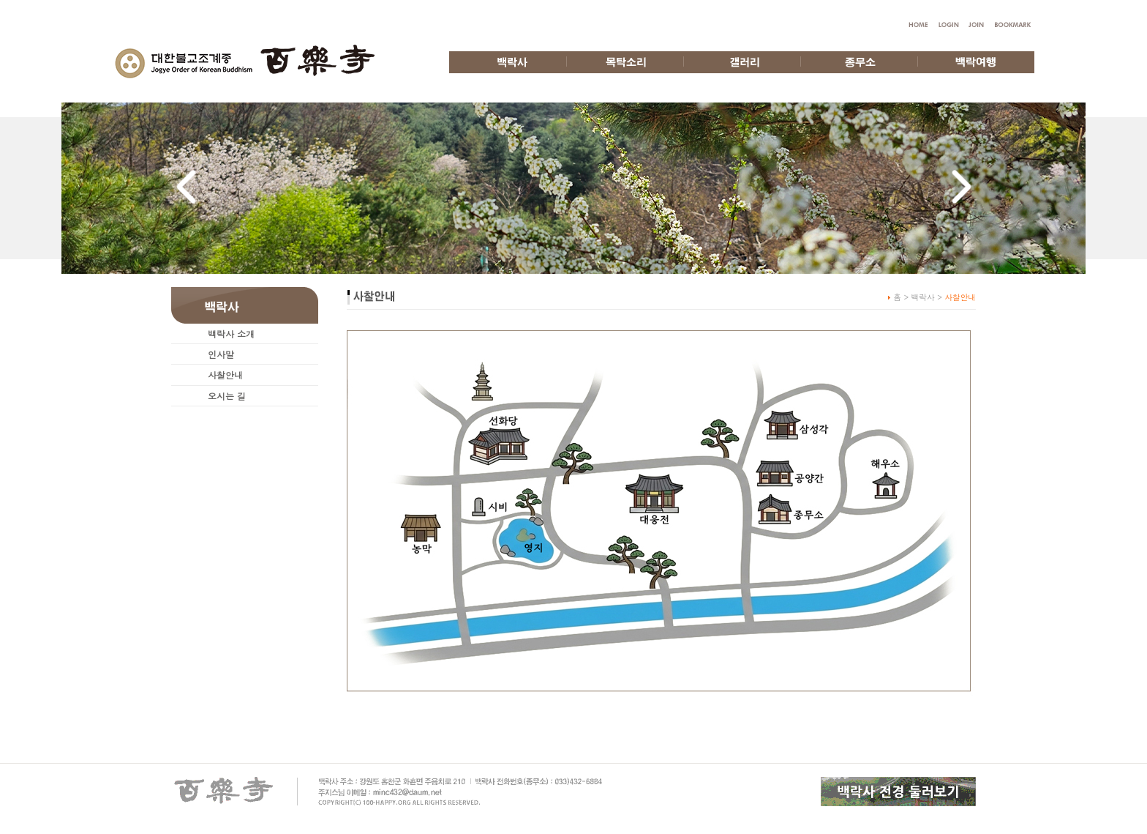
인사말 (221, 354)
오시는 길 (227, 396)
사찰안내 (225, 374)
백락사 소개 (231, 333)
